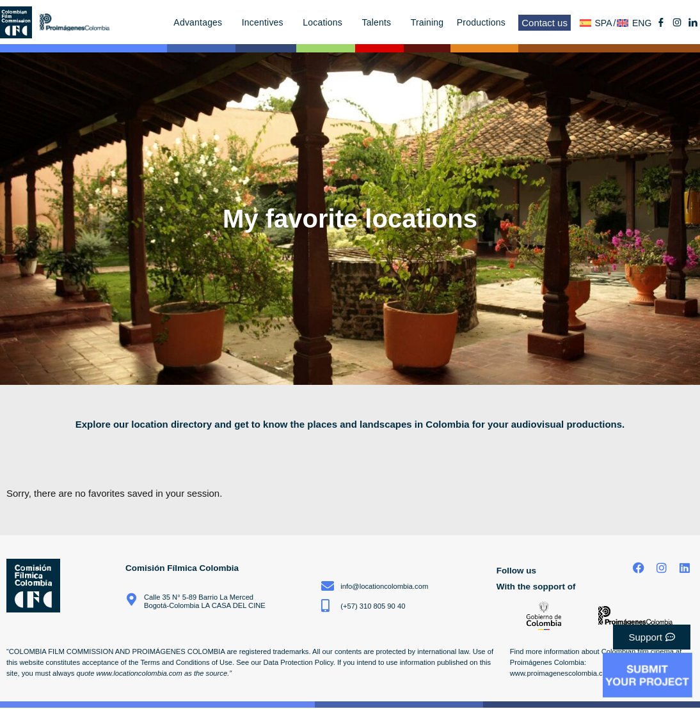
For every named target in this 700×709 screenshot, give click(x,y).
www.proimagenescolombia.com (561, 673)
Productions (484, 22)
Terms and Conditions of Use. (187, 662)
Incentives (266, 22)
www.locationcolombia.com (139, 673)
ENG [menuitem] (641, 23)
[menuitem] (598, 22)
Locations (326, 22)
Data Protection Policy (298, 662)
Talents (379, 22)
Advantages (200, 22)
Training (427, 22)
